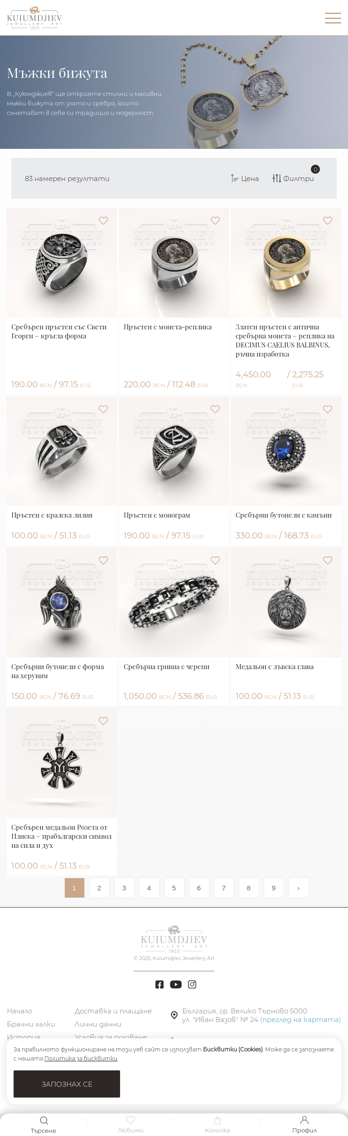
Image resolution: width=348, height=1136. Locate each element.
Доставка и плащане (113, 1011)
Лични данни (98, 1024)
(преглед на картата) (300, 1019)
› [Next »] (299, 888)
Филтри (296, 174)
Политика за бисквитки (80, 1058)
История (23, 1037)
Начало (19, 1011)
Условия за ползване (111, 1037)
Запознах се (67, 1084)
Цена (245, 178)
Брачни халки (31, 1024)
